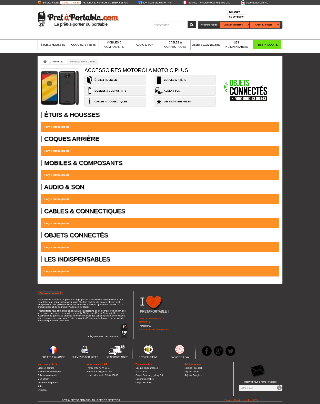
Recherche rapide (208, 25)
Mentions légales (242, 400)
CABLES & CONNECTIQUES (175, 44)
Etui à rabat (141, 371)
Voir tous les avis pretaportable (154, 329)
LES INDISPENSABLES (236, 44)
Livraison (42, 390)
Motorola (58, 61)
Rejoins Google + (193, 375)
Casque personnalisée (147, 368)
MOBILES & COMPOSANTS (114, 44)
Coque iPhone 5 (144, 382)
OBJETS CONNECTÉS (206, 44)
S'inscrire (234, 12)
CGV (255, 400)
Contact (228, 400)
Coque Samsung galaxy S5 (149, 375)
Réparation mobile (145, 379)
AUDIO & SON (144, 44)
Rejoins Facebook (193, 368)
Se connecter (236, 16)
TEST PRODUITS (267, 44)
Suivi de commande (47, 375)
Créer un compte (46, 368)
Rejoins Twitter (191, 371)
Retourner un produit (48, 382)
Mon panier (43, 379)
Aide (40, 386)
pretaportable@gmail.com (99, 371)
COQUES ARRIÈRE (83, 44)
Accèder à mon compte (49, 371)
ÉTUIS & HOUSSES (53, 44)
